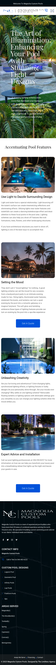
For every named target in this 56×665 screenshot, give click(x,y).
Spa (5, 599)
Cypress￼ (5, 632)
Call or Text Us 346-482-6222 (17, 560)
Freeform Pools (10, 593)
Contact (40, 657)
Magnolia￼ (6, 610)
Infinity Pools (9, 583)
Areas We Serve (19, 657)
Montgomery (6, 643)
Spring (4, 627)
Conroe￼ (5, 637)
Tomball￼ (5, 621)
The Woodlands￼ (8, 616)
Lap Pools (8, 588)
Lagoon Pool (9, 572)
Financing (31, 657)
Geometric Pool (10, 577)
